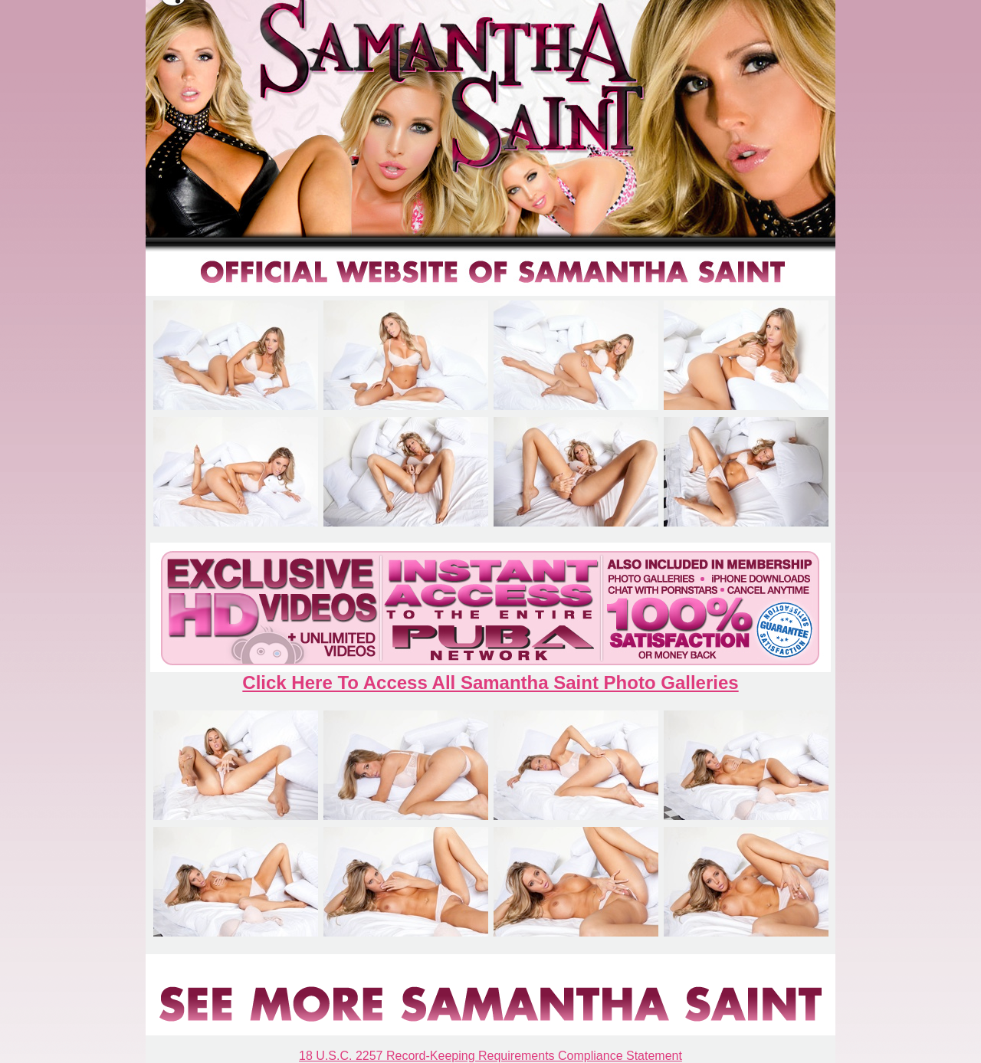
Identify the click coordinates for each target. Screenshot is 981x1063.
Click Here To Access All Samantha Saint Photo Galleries (490, 682)
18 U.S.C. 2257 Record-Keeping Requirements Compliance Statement (490, 1055)
